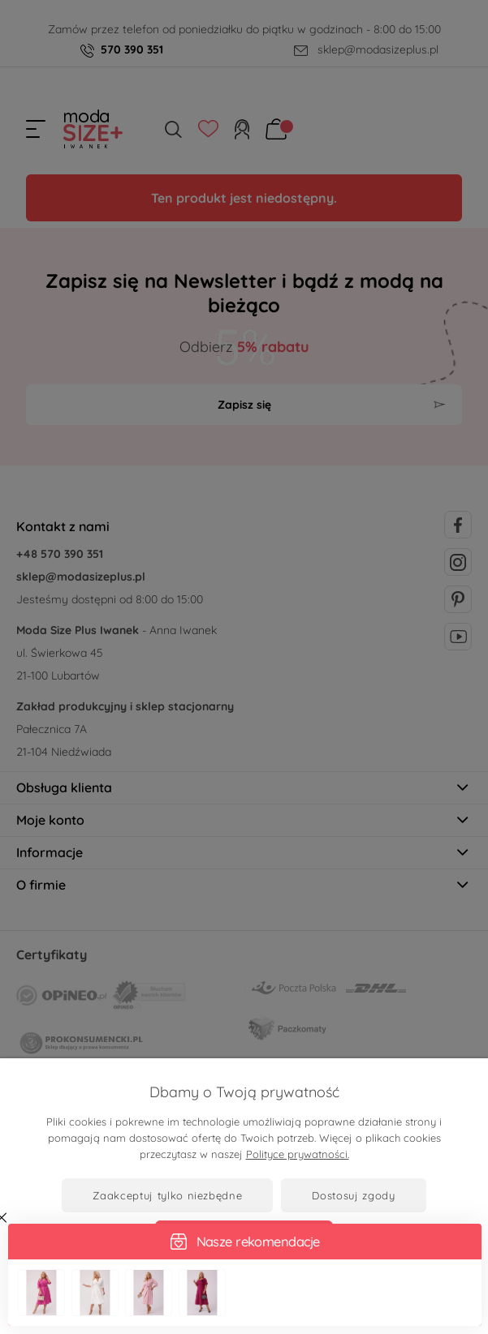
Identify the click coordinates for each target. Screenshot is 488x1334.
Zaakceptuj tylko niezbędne (167, 1195)
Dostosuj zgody (353, 1195)
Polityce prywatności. (297, 1153)
